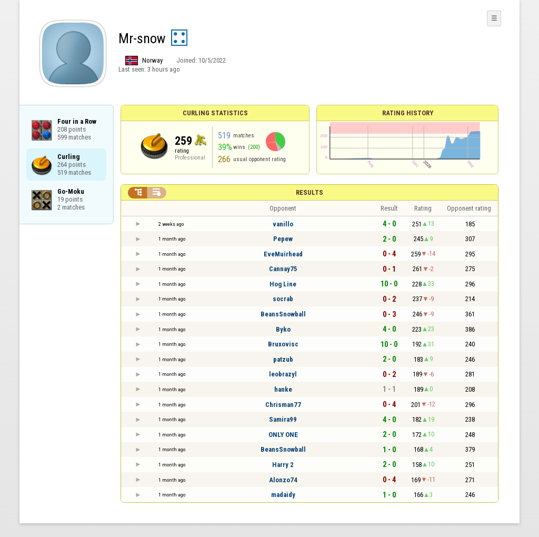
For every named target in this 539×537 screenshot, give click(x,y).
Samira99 (283, 419)
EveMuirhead (283, 254)
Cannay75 (283, 269)
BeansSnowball (283, 314)
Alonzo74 (283, 480)
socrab (283, 299)
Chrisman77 (283, 405)
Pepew (283, 239)
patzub (283, 359)
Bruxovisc (283, 344)
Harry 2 (283, 465)
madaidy (283, 495)
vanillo (283, 224)
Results (309, 192)
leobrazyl (283, 374)
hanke (283, 389)
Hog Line (283, 284)
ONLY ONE (283, 435)
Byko (283, 329)
